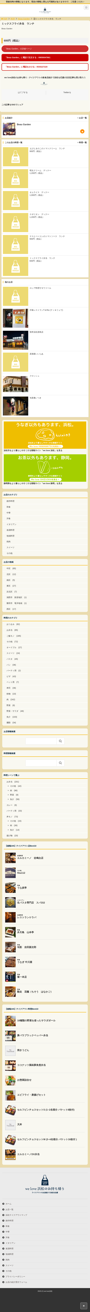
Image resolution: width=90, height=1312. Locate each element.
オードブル (11, 647)
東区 (8, 586)
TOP (4, 19)
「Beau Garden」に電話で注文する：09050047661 (27, 57)
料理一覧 (83, 142)
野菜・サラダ (12, 711)
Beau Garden (24, 19)
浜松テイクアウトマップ (16, 1215)
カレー (9, 805)
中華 (8, 513)
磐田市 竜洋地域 (14, 603)
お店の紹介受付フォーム (16, 1282)
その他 (9, 553)
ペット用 (10, 682)
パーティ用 (11, 670)
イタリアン (11, 524)
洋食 (8, 518)
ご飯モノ (10, 636)
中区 (8, 568)
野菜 (8, 705)
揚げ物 (9, 835)
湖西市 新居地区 (14, 597)
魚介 (8, 717)
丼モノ (9, 817)
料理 (13, 19)
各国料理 (10, 530)
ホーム (8, 1204)
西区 (8, 609)
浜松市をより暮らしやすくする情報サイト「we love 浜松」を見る (33, 450)
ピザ (8, 676)
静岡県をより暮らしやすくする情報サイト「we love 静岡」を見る (33, 483)
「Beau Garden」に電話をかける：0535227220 (26, 67)
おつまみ (10, 624)
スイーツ (10, 547)
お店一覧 (83, 118)
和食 (8, 507)
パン (8, 665)
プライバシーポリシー (15, 1276)
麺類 (8, 722)
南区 (8, 580)
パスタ (9, 659)
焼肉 (8, 541)
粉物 (8, 694)
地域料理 (10, 536)
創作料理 (10, 501)
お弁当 (9, 630)
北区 (8, 574)
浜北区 (9, 592)
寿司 (8, 688)
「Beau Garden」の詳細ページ (18, 49)
